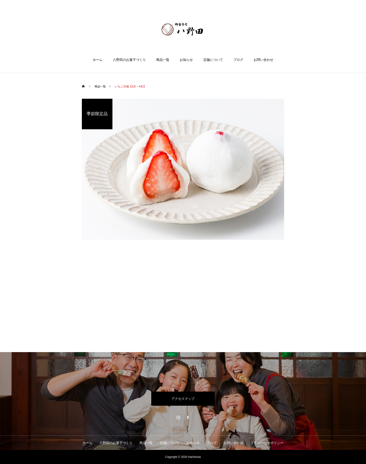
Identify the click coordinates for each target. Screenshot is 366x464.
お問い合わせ (263, 60)
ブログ (238, 60)
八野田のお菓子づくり (129, 60)
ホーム (98, 60)
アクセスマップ (183, 399)
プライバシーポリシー (267, 443)
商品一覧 (162, 60)
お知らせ (186, 60)
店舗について (213, 60)
